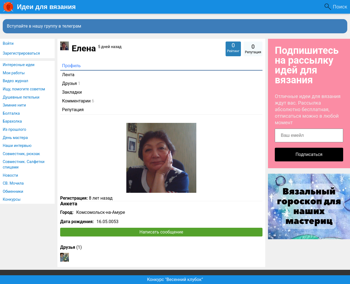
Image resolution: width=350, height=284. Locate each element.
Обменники (13, 191)
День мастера (15, 137)
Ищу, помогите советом (24, 89)
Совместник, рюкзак (21, 154)
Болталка (11, 113)
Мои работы (14, 73)
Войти (8, 43)
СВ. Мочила (13, 183)
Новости (10, 175)
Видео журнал (15, 81)
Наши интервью (17, 145)
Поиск (340, 7)
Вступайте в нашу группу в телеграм (44, 26)
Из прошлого (14, 129)
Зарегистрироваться (21, 53)
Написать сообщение (161, 232)
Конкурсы (12, 199)
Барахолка (12, 121)
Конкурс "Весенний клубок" (175, 279)
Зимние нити (14, 105)
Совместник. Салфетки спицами (24, 164)
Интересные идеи (18, 65)
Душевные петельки (21, 97)
